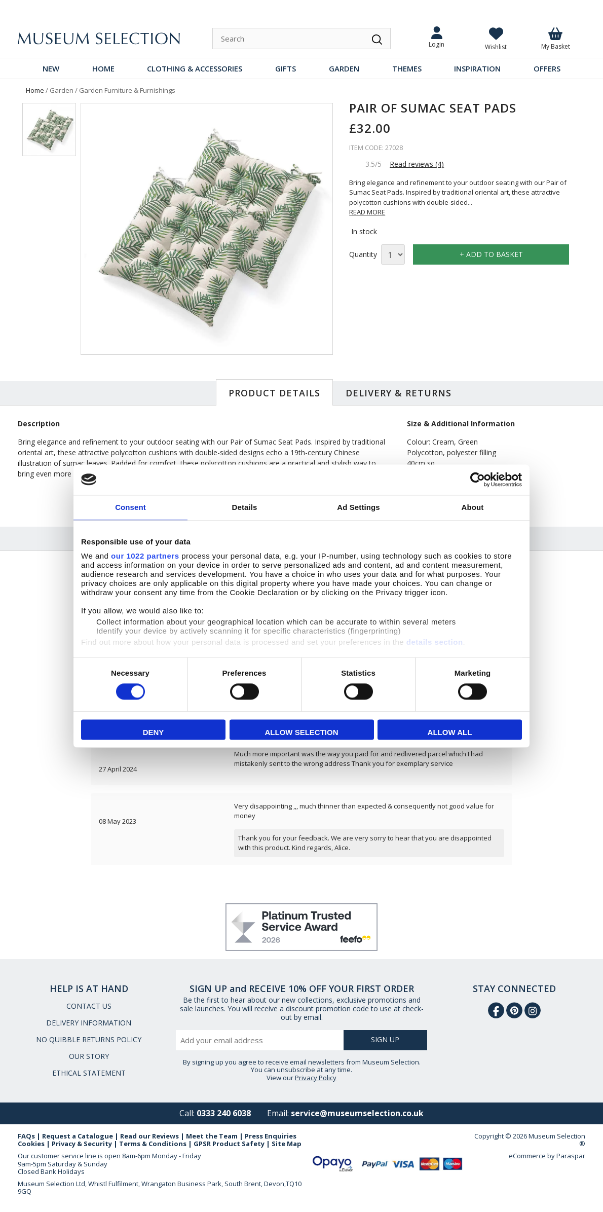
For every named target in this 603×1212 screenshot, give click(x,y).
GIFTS (285, 68)
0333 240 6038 (224, 1113)
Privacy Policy (315, 1077)
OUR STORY (89, 1056)
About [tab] (473, 507)
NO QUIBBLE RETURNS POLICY (88, 1039)
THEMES (407, 68)
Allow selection (301, 732)
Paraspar (570, 1155)
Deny (153, 732)
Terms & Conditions (152, 1143)
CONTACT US (88, 1006)
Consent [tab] (130, 507)
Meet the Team (212, 1136)
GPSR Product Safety (229, 1143)
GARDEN (344, 68)
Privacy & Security (82, 1143)
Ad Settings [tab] (358, 507)
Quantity (363, 254)
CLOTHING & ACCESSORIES (194, 68)
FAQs (26, 1136)
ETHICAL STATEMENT (89, 1073)
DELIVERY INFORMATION (88, 1022)
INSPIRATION (477, 68)
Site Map (287, 1143)
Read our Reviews (149, 1136)
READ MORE (367, 211)
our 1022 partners (145, 556)
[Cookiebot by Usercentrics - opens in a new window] (477, 479)
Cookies (31, 1143)
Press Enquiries (270, 1136)
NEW (51, 68)
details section (434, 642)
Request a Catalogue (77, 1136)
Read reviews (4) (417, 164)
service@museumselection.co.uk (357, 1113)
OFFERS (547, 68)
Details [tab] (244, 507)
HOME (103, 68)
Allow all (450, 732)
